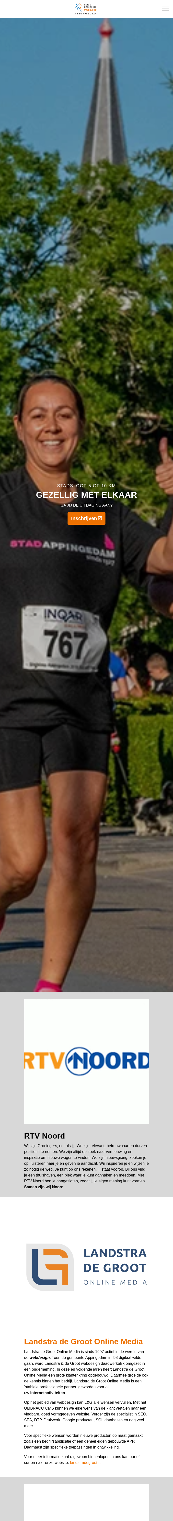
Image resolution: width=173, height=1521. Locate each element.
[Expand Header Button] (165, 8)
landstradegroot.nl (85, 1463)
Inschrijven (86, 518)
